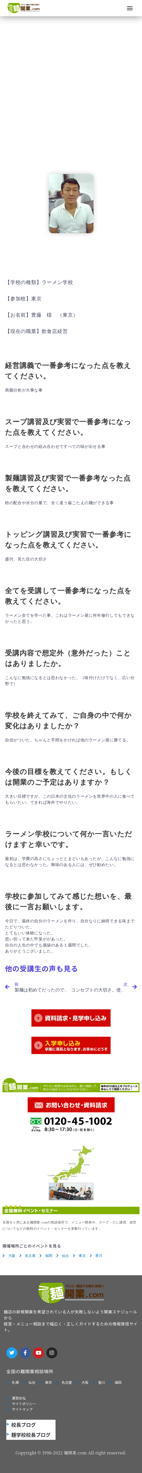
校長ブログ (23, 1424)
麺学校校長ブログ (31, 1434)
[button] (130, 8)
